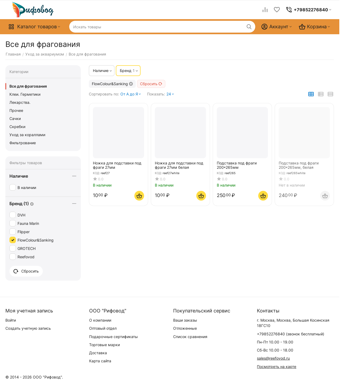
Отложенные (185, 328)
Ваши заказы (185, 320)
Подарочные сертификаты (113, 336)
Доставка (98, 352)
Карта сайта (100, 361)
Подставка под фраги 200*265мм (237, 165)
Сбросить (151, 83)
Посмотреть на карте (276, 366)
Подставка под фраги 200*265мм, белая (299, 165)
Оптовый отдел (103, 328)
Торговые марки (104, 344)
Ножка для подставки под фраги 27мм (117, 165)
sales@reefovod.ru (273, 358)
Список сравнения (190, 336)
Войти (10, 320)
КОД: (96, 173)
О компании (100, 320)
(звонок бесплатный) (290, 334)
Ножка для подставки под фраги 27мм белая (179, 165)
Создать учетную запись (28, 328)
